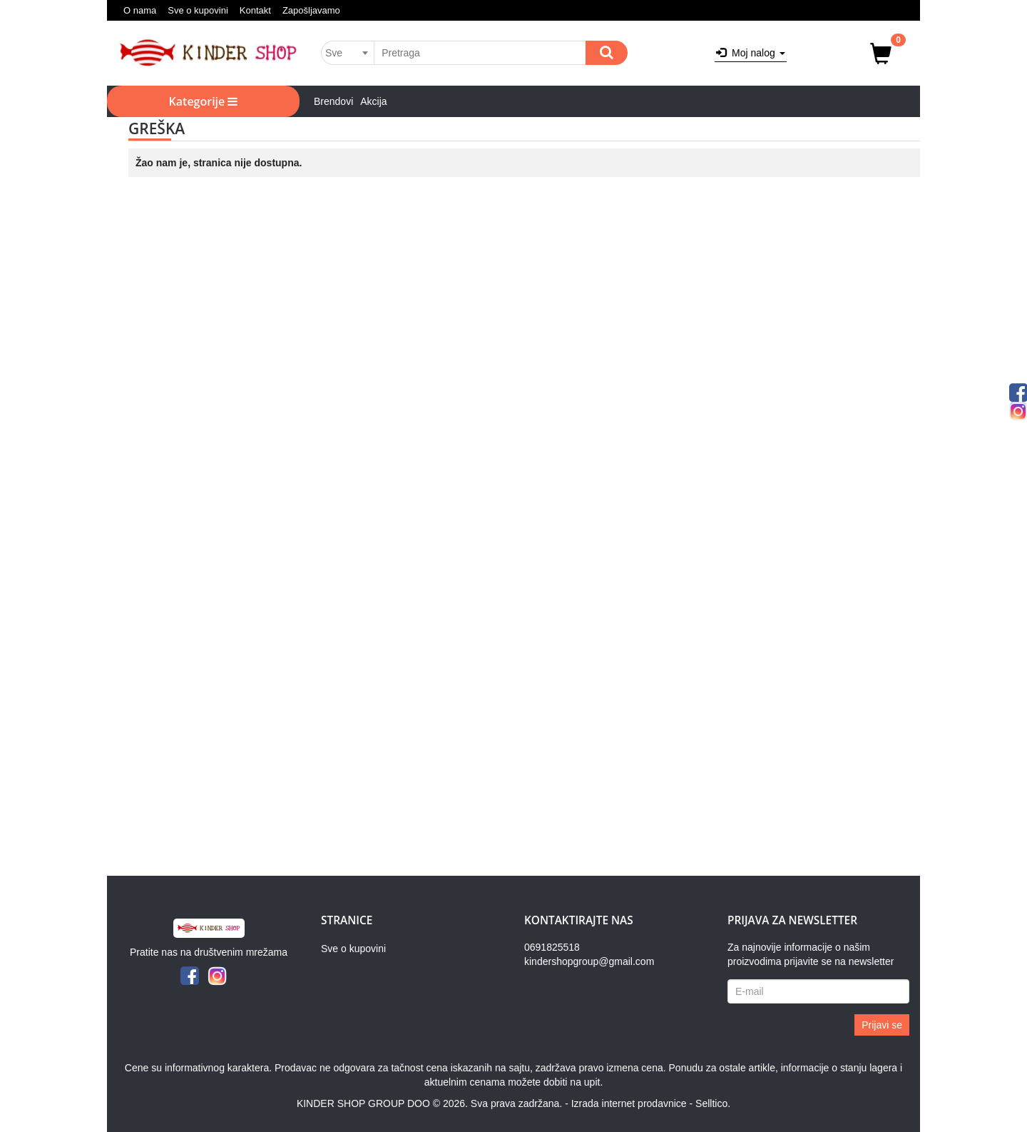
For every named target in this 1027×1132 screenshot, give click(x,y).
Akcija (373, 101)
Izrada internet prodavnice (629, 1103)
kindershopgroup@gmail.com (589, 961)
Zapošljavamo (311, 10)
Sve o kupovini (198, 10)
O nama (139, 10)
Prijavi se (882, 1025)
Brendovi (333, 101)
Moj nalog (750, 53)
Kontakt (255, 10)
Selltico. (712, 1103)
